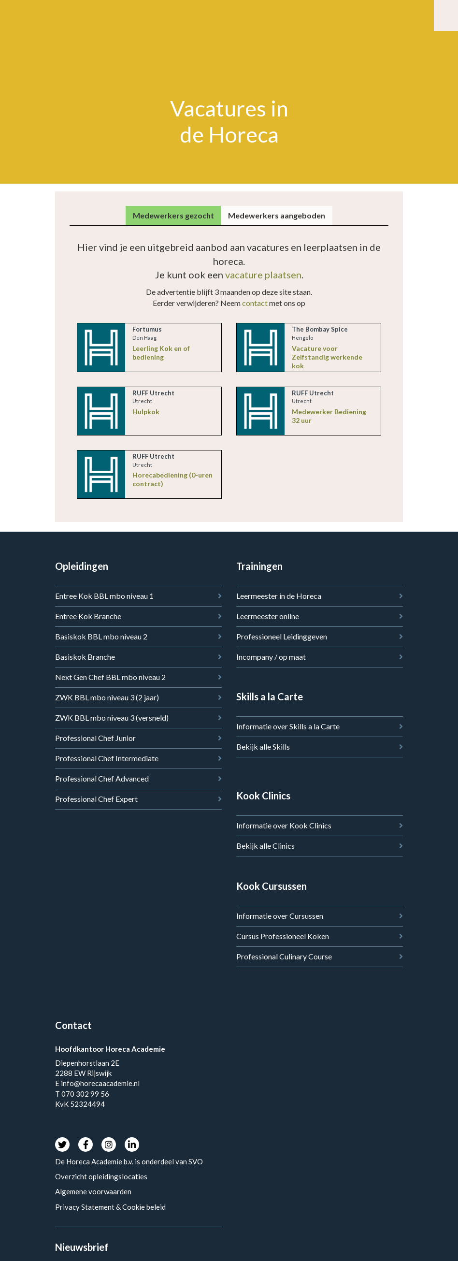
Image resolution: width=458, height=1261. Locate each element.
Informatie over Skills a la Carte (288, 726)
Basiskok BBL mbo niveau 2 (101, 636)
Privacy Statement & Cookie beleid (110, 1207)
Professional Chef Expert (96, 798)
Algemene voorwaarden (93, 1191)
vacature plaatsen (263, 274)
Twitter (62, 1144)
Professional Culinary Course (284, 956)
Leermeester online (267, 616)
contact (255, 302)
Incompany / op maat (271, 656)
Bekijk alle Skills (263, 746)
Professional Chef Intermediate (106, 758)
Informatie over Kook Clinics (283, 825)
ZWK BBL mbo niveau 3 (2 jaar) (107, 697)
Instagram (108, 1144)
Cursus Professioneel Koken (282, 936)
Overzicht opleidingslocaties (101, 1176)
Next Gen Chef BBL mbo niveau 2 (110, 676)
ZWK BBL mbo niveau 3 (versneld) (112, 717)
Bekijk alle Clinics (265, 845)
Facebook (85, 1144)
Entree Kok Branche (88, 616)
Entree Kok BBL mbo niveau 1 (104, 595)
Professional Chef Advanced (102, 778)
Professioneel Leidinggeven (281, 636)
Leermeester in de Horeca (278, 595)
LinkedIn (132, 1144)
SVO (196, 1161)
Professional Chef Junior (95, 737)
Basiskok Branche (85, 656)
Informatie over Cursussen (279, 915)
